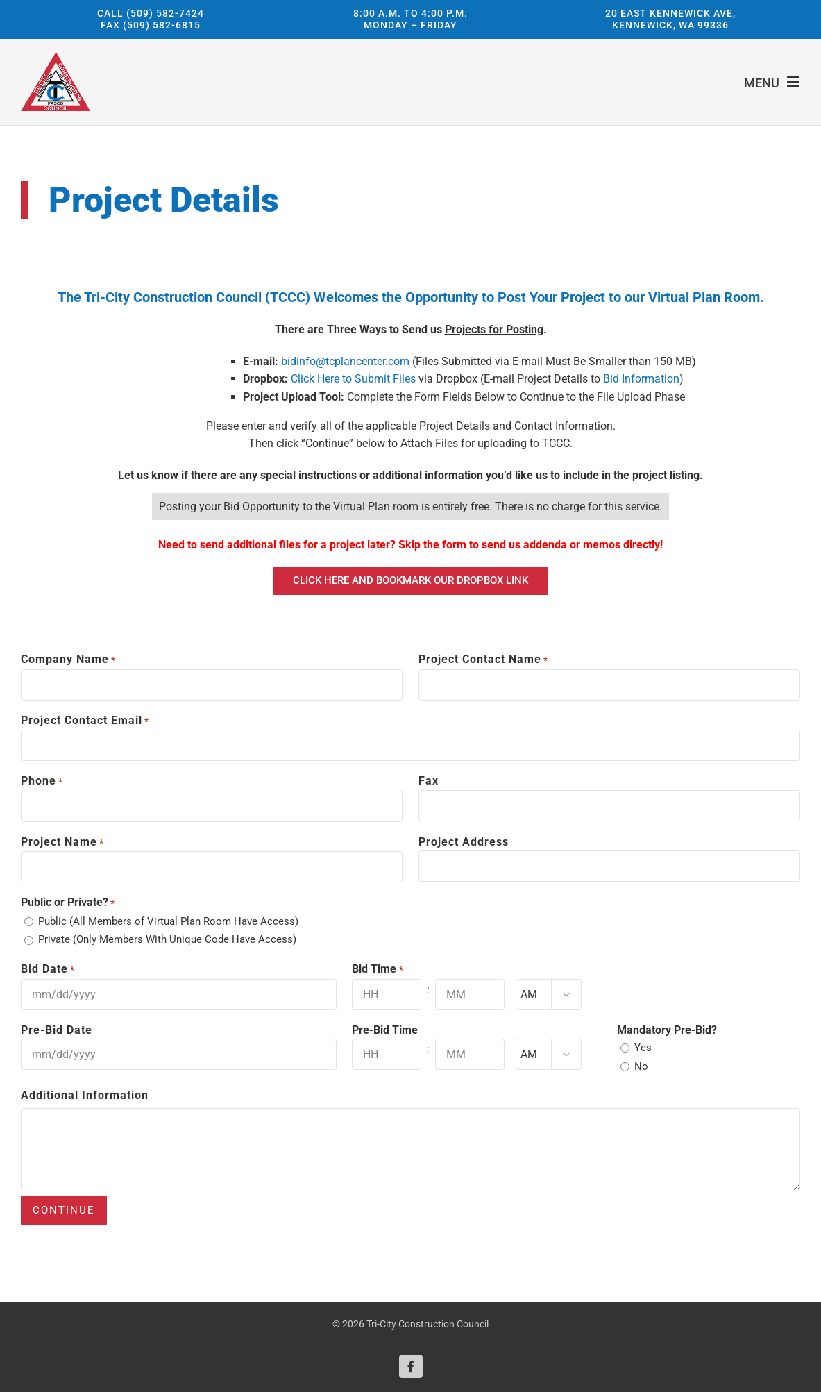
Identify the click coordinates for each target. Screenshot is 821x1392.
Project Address (463, 841)
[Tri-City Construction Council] (55, 57)
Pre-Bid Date (56, 1030)
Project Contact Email (85, 721)
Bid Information (641, 378)
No (641, 1066)
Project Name (62, 843)
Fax (428, 780)
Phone (42, 782)
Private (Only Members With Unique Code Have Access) (167, 939)
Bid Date (48, 970)
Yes (643, 1047)
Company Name (68, 660)
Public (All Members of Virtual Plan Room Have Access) (168, 921)
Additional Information (85, 1095)
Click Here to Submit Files (353, 378)
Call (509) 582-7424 (150, 12)
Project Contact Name (483, 660)
